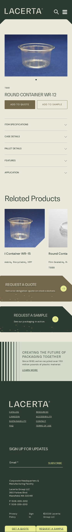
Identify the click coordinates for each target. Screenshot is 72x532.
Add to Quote (19, 104)
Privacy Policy (13, 515)
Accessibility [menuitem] (44, 416)
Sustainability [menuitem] (17, 421)
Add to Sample (52, 104)
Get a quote (20, 528)
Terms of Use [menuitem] (43, 425)
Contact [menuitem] (41, 421)
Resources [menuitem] (42, 412)
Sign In (31, 515)
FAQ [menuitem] (11, 425)
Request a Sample (51, 528)
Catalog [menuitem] (14, 412)
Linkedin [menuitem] (14, 416)
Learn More (30, 370)
